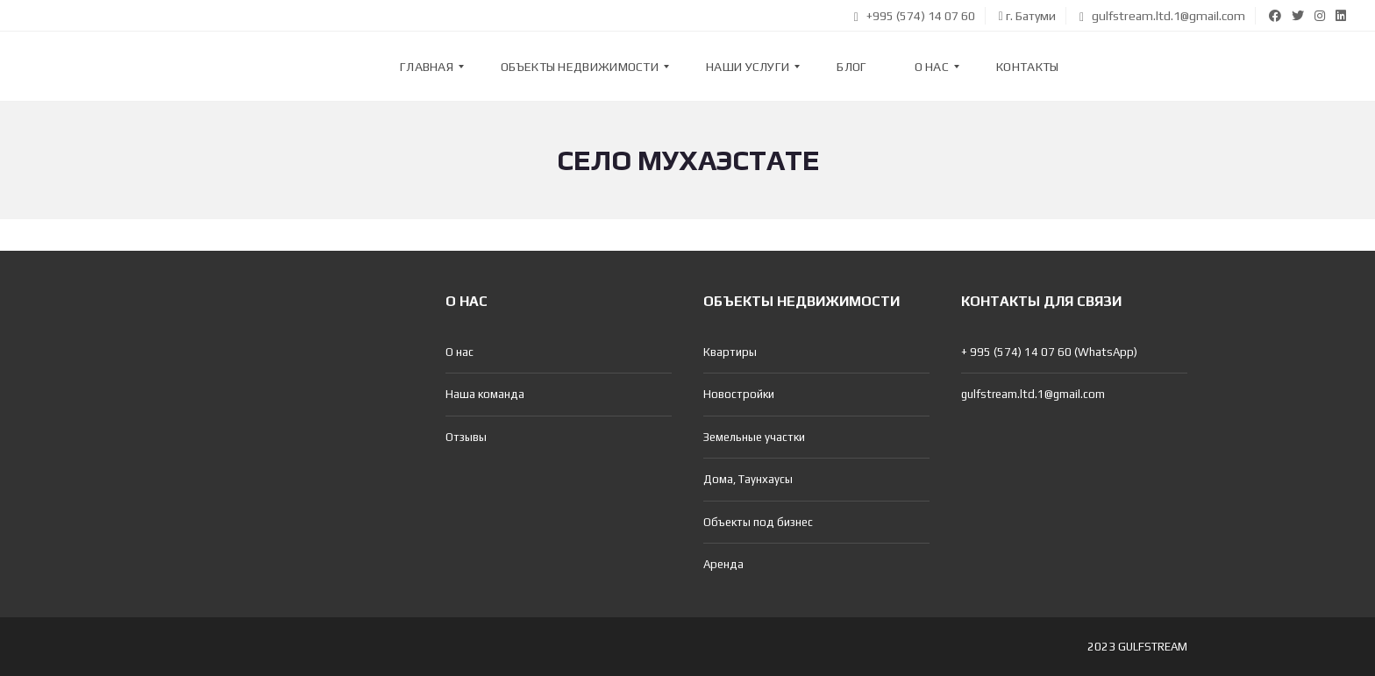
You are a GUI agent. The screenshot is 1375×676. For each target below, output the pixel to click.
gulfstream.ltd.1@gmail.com (1162, 16)
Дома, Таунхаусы (748, 479)
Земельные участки (754, 437)
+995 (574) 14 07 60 (914, 16)
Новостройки (738, 394)
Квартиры (730, 352)
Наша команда (484, 394)
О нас (459, 352)
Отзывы (466, 437)
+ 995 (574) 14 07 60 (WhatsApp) (1049, 352)
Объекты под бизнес (758, 522)
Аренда (723, 564)
